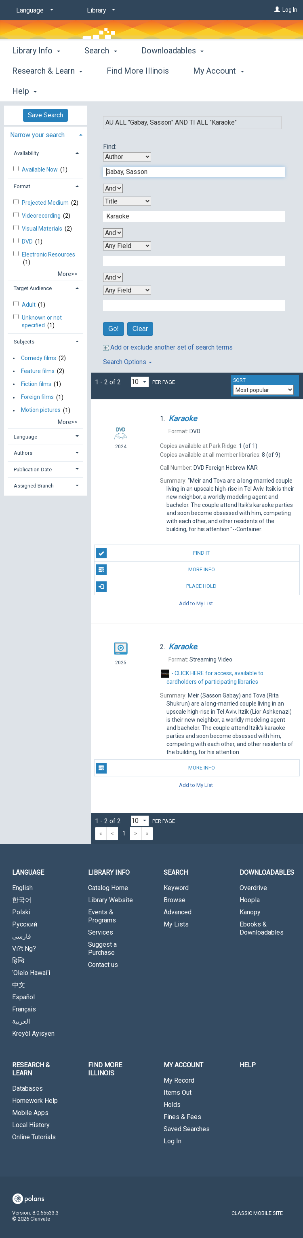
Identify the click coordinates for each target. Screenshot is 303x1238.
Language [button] (25, 437)
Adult (29, 304)
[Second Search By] (127, 201)
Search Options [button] (127, 362)
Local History (31, 1125)
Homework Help (35, 1100)
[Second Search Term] (189, 216)
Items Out (177, 1092)
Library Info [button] (36, 90)
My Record (179, 1080)
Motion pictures (41, 410)
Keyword (176, 888)
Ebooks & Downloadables (262, 928)
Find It (153, 553)
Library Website (110, 900)
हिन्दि (18, 961)
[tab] (45, 134)
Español (23, 997)
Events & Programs (102, 916)
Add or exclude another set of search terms (168, 347)
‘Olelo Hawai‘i (31, 973)
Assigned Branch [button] (34, 486)
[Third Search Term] (189, 261)
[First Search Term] (189, 171)
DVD (28, 241)
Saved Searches (187, 1129)
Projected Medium (46, 202)
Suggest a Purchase (102, 948)
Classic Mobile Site (257, 1213)
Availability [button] (26, 153)
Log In (289, 9)
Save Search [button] (45, 115)
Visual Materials (42, 228)
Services (100, 932)
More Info (155, 569)
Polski (21, 912)
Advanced (177, 912)
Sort (239, 380)
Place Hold (156, 586)
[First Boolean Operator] (113, 188)
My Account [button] (183, 1065)
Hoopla (250, 900)
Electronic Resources (48, 254)
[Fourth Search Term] (189, 305)
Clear (140, 328)
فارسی (21, 936)
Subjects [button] (24, 342)
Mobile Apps (30, 1113)
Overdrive (253, 888)
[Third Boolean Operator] (113, 277)
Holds (172, 1105)
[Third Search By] (127, 245)
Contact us (103, 965)
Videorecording (42, 215)
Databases (27, 1088)
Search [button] (100, 90)
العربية (21, 1021)
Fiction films (36, 384)
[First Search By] (127, 156)
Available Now (40, 169)
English (22, 888)
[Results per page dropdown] (140, 382)
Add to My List (196, 603)
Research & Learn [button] (31, 1069)
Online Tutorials (34, 1137)
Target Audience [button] (33, 288)
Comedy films (38, 358)
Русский (24, 924)
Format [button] (22, 186)
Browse (174, 900)
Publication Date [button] (33, 469)
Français (24, 1009)
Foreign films (37, 397)
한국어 (22, 900)
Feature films (38, 371)
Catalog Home (108, 888)
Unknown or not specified (42, 321)
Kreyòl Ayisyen (33, 1033)
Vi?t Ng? (24, 948)
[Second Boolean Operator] (113, 232)
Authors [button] (23, 453)
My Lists (176, 924)
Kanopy (250, 912)
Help (248, 1065)
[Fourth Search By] (127, 290)
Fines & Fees (182, 1117)
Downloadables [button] (172, 90)
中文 (18, 985)
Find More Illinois (105, 1069)
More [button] (244, 91)
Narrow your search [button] (37, 135)
